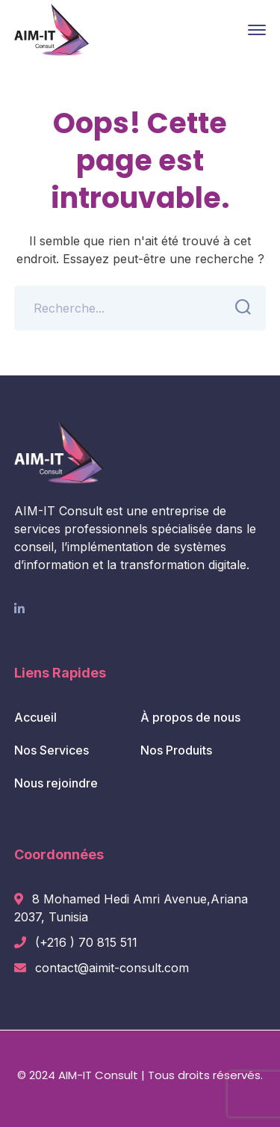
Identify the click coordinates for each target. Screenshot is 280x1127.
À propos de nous (190, 717)
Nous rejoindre (56, 783)
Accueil (35, 717)
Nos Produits (176, 750)
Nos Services (51, 750)
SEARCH (238, 307)
